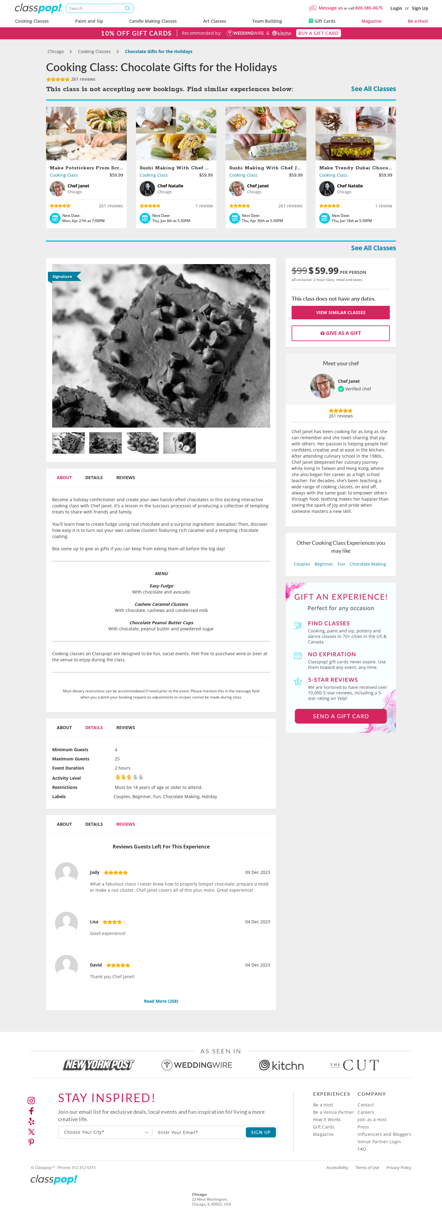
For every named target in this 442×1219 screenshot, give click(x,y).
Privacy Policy (398, 1167)
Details (94, 477)
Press (363, 1127)
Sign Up (420, 8)
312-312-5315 (83, 1167)
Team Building (267, 21)
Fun (341, 564)
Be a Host (418, 21)
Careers (366, 1112)
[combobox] (105, 1132)
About (64, 477)
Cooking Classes (32, 21)
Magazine (372, 21)
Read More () (161, 1001)
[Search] (100, 8)
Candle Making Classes (153, 21)
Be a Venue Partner (333, 1112)
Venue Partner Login (379, 1141)
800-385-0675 (369, 8)
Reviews (125, 477)
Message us (331, 8)
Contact (366, 1105)
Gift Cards (321, 21)
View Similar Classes (341, 312)
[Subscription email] (199, 1132)
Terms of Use (367, 1167)
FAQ (362, 1149)
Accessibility (337, 1167)
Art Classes (214, 21)
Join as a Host (372, 1119)
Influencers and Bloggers (384, 1134)
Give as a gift (340, 333)
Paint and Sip (89, 21)
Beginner (324, 564)
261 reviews (70, 79)
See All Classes (373, 88)
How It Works (327, 1119)
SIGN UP (261, 1132)
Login (396, 8)
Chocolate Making (368, 564)
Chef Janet (349, 381)
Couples (302, 564)
